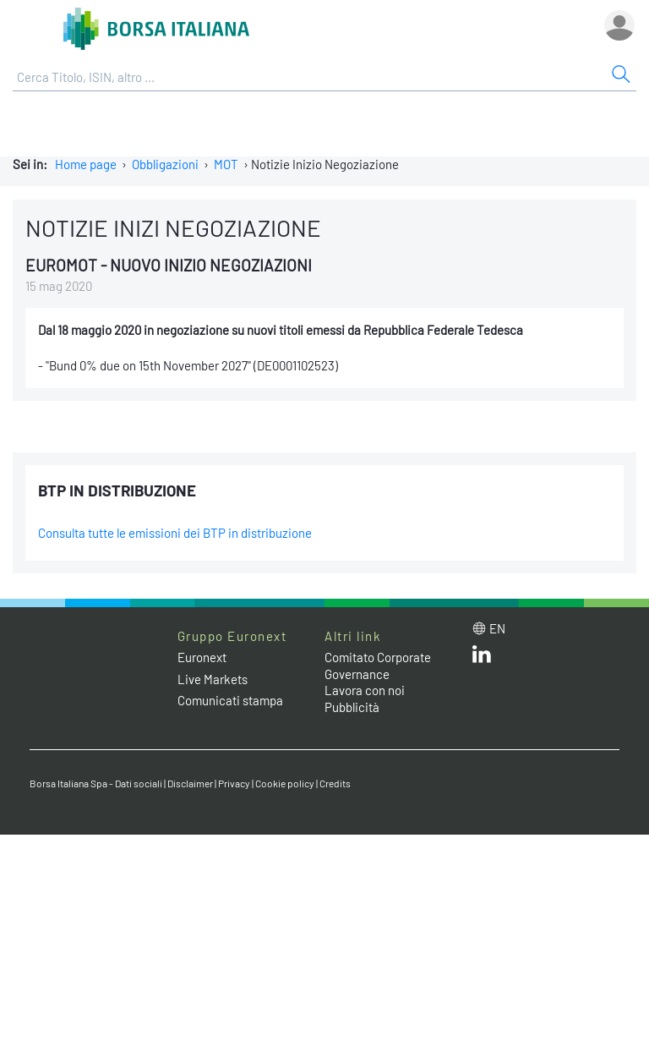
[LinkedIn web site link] (481, 658)
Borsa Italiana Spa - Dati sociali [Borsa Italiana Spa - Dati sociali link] (96, 783)
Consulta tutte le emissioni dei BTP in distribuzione (175, 532)
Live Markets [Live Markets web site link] (212, 679)
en (497, 628)
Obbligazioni (165, 164)
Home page (86, 164)
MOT (226, 164)
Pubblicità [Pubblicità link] (351, 707)
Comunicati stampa (230, 700)
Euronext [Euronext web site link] (201, 657)
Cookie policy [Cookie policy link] (284, 783)
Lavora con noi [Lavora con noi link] (364, 690)
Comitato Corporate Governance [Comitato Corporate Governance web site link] (377, 665)
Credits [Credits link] (335, 783)
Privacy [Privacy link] (234, 783)
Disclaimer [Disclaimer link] (190, 783)
